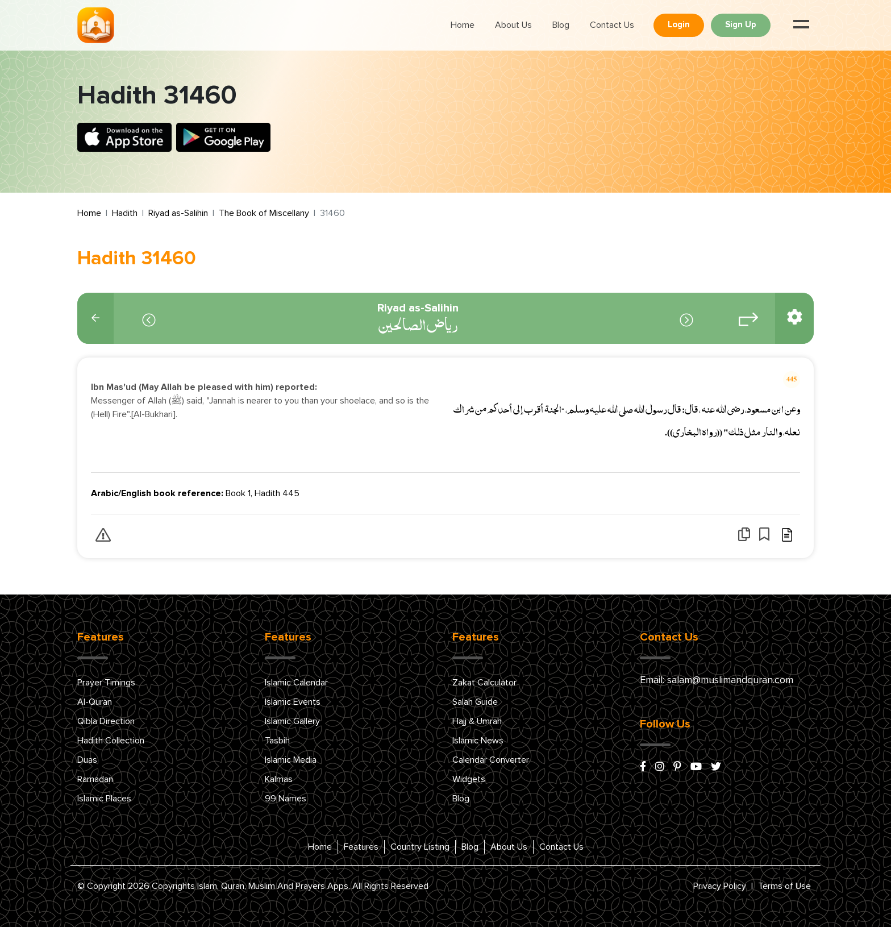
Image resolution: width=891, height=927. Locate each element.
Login (679, 24)
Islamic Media (291, 759)
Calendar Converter (490, 759)
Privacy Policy (719, 886)
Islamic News (477, 740)
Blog (560, 25)
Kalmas (279, 779)
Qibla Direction (106, 721)
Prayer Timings (106, 682)
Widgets (468, 779)
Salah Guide (475, 701)
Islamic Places (104, 798)
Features (361, 846)
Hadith (125, 213)
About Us (513, 25)
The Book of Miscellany (264, 213)
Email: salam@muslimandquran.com (716, 680)
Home (462, 25)
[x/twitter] (716, 767)
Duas (87, 759)
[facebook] (643, 767)
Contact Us (612, 25)
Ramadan (95, 779)
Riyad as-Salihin (178, 213)
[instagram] (659, 767)
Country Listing (419, 846)
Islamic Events (292, 701)
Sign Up (740, 24)
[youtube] (696, 767)
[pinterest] (677, 767)
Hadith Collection (110, 740)
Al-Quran (94, 701)
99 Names (285, 798)
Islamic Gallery (292, 721)
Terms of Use (784, 886)
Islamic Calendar (296, 682)
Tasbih (277, 740)
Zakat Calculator (484, 682)
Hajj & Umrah (477, 721)
